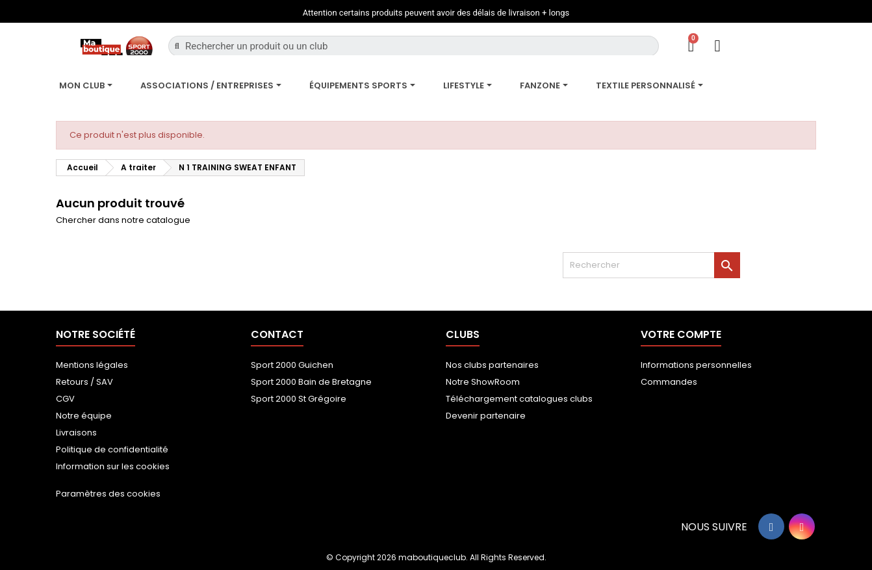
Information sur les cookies (113, 466)
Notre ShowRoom (483, 382)
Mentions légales (92, 365)
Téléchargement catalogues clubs (519, 399)
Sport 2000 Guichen (292, 365)
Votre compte (681, 334)
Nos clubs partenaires (492, 365)
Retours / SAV (84, 382)
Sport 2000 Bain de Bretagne (311, 382)
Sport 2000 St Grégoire (298, 399)
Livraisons (76, 432)
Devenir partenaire (486, 415)
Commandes (669, 382)
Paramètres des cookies (108, 493)
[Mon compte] (717, 45)
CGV (65, 399)
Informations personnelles (696, 365)
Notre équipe (84, 415)
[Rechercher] (651, 265)
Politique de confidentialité (112, 449)
